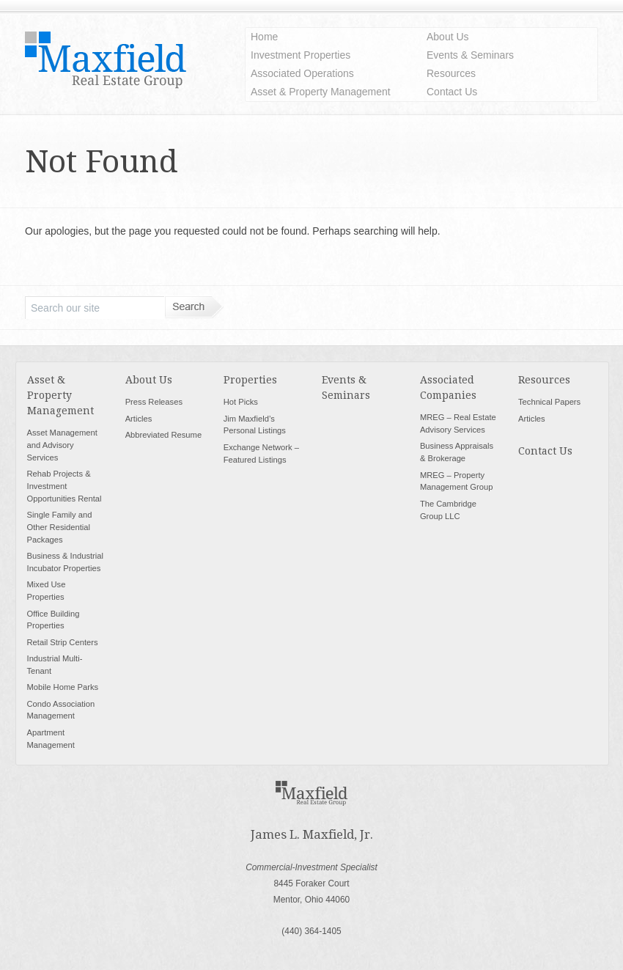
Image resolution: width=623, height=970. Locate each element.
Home (264, 37)
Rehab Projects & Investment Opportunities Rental (64, 486)
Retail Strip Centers (62, 642)
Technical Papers (549, 401)
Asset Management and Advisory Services (62, 445)
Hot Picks (241, 401)
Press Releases (154, 401)
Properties (250, 380)
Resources (451, 73)
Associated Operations (302, 73)
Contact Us (452, 92)
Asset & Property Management (321, 92)
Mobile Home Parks (63, 687)
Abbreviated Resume (163, 434)
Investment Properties (300, 55)
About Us (448, 37)
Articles (138, 418)
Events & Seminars (470, 55)
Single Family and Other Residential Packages (59, 527)
